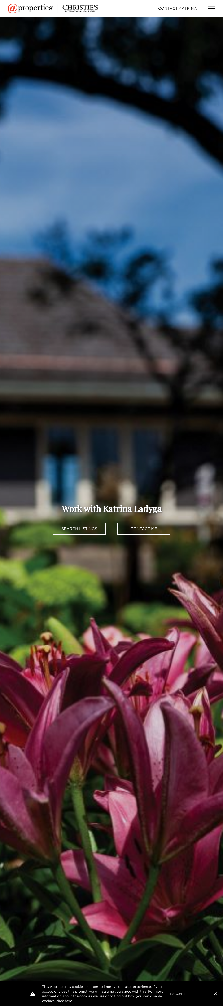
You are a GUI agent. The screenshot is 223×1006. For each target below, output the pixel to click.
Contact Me (144, 528)
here (68, 1001)
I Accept (177, 994)
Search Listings (79, 528)
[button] (215, 994)
